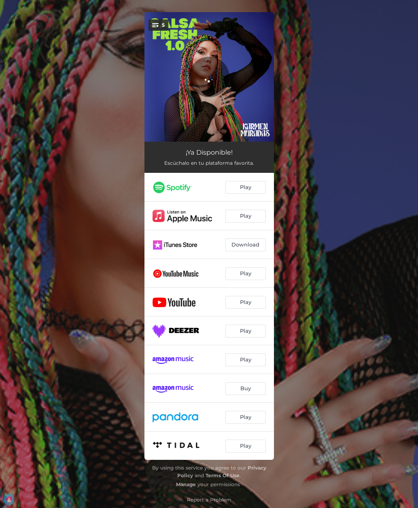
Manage (186, 484)
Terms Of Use (223, 475)
